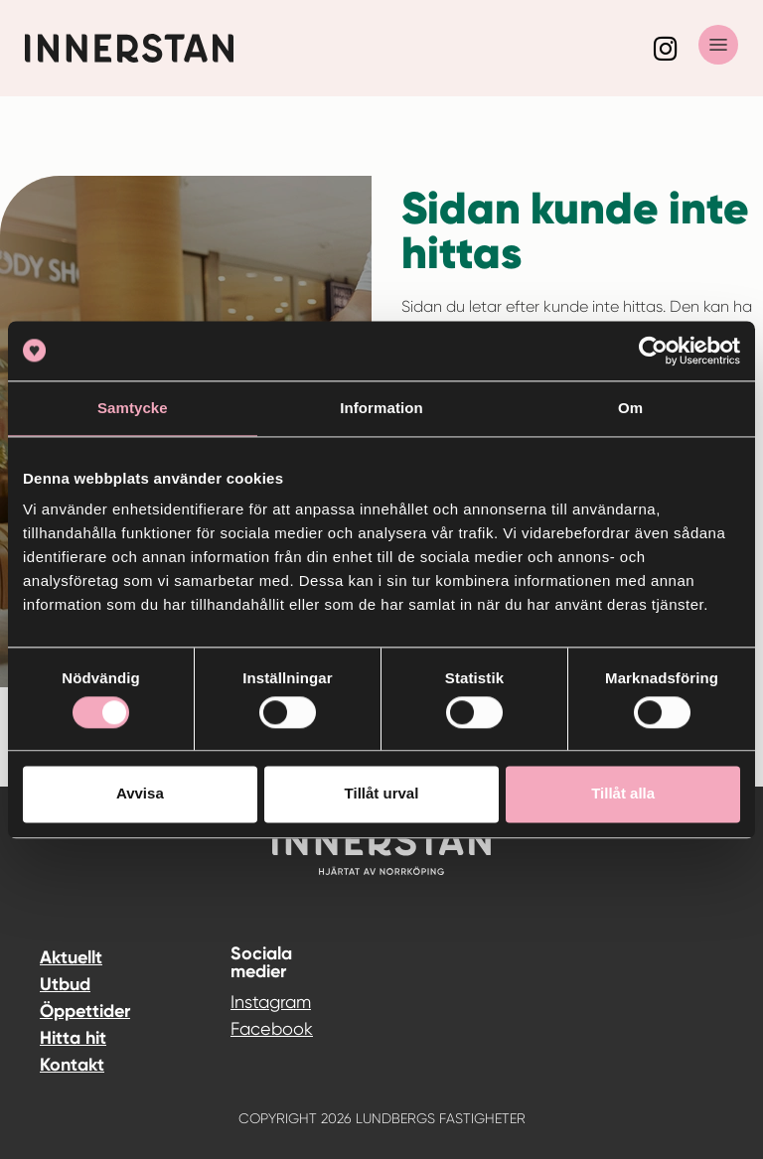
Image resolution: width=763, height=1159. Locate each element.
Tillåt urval (382, 794)
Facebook (246, 1028)
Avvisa (140, 794)
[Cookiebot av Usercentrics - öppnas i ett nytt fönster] (653, 350)
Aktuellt (71, 957)
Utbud (65, 984)
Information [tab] (381, 407)
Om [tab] (630, 407)
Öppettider (85, 1011)
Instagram (246, 1001)
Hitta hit (73, 1038)
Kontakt (72, 1065)
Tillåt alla (623, 794)
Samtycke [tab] (132, 407)
